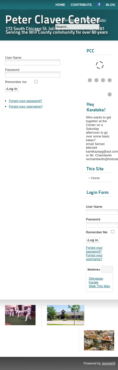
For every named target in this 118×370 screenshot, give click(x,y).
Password (12, 70)
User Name (13, 57)
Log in (12, 89)
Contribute (81, 5)
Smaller (100, 20)
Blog (110, 5)
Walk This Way (99, 286)
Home (60, 5)
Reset (87, 20)
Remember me (16, 82)
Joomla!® (108, 363)
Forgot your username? (26, 106)
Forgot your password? (25, 101)
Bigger (74, 20)
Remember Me (97, 232)
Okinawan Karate (96, 280)
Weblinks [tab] (94, 269)
